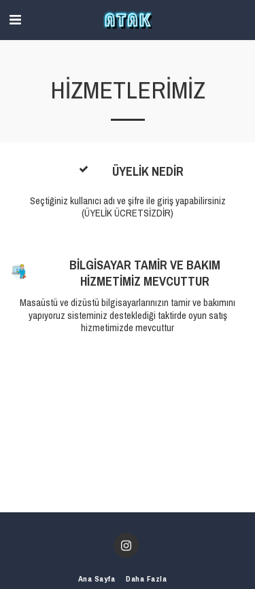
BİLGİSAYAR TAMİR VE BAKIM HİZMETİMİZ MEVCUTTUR (144, 273)
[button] (15, 19)
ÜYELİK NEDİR (148, 172)
